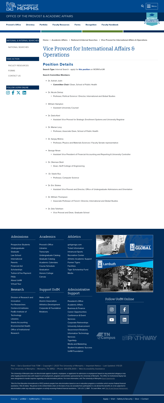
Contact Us (14, 76)
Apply (105, 399)
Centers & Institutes (19, 308)
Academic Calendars (48, 262)
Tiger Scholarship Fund (78, 269)
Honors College (46, 273)
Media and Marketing (77, 344)
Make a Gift (44, 297)
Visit (113, 399)
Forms (77, 24)
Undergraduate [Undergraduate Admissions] (17, 248)
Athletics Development (49, 304)
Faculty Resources (61, 24)
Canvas (14, 399)
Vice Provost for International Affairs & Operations (124, 40)
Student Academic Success (80, 347)
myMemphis (34, 399)
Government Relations (78, 329)
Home (46, 40)
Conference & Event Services (77, 317)
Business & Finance (76, 308)
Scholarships (16, 269)
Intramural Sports (75, 252)
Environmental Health (20, 326)
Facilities (72, 266)
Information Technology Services (78, 335)
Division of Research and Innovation (22, 299)
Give (137, 399)
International (16, 259)
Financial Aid (17, 266)
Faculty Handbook (110, 24)
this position (84, 69)
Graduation (44, 269)
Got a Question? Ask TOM (28, 365)
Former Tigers (74, 262)
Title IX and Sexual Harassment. (116, 388)
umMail (23, 399)
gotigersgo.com (75, 244)
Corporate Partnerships (78, 322)
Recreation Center (76, 255)
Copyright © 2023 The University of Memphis (63, 365)
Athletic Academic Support (80, 259)
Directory (30, 24)
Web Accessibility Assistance (92, 369)
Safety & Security (124, 399)
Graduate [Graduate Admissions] (15, 252)
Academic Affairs (60, 40)
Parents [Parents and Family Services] (14, 262)
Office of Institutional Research (20, 331)
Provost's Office (13, 24)
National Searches (18, 47)
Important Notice (93, 365)
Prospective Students (20, 244)
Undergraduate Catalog (49, 255)
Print (13, 365)
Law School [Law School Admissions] (16, 255)
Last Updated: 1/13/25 (112, 365)
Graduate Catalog (47, 259)
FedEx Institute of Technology (19, 313)
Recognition (91, 24)
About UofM (16, 280)
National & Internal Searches (84, 40)
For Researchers (18, 304)
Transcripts (44, 252)
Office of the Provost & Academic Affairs (39, 16)
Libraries (43, 248)
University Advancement (79, 326)
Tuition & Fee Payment (21, 273)
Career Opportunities (77, 312)
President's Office (75, 301)
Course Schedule (47, 266)
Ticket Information (76, 248)
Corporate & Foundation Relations (50, 310)
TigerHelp (72, 340)
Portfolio (43, 24)
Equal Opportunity (108, 378)
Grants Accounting (19, 322)
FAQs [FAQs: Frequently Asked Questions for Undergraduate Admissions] (13, 277)
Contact (144, 399)
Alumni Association (48, 301)
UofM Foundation (75, 351)
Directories (47, 399)
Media (70, 273)
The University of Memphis (23, 369)
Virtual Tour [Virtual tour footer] (16, 284)
